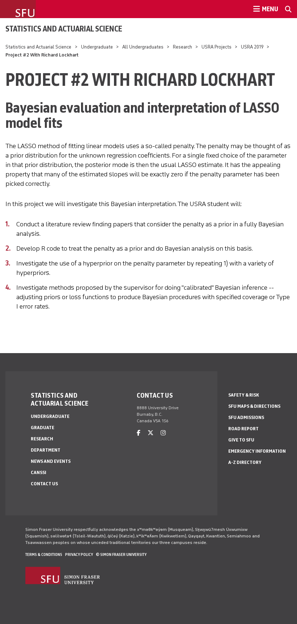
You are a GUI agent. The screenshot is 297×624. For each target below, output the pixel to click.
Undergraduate (97, 47)
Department (45, 450)
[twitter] (150, 433)
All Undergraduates (143, 47)
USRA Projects (216, 47)
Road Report (243, 429)
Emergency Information (257, 451)
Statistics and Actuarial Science (63, 29)
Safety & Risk (243, 395)
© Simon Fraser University (121, 554)
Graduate (42, 427)
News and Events (51, 461)
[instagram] (163, 433)
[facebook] (138, 433)
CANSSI (38, 472)
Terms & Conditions (43, 554)
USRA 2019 (252, 47)
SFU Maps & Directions (254, 406)
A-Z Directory (245, 462)
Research (183, 47)
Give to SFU (241, 440)
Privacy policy (79, 554)
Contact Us (44, 484)
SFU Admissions (246, 417)
